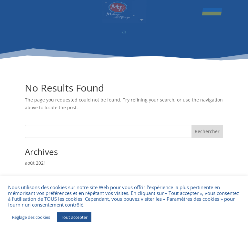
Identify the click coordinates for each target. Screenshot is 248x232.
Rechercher (207, 131)
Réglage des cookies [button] (31, 217)
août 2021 (35, 163)
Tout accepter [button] (74, 217)
